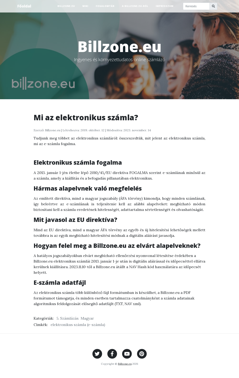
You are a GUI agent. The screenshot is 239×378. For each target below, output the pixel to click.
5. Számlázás (68, 318)
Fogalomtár (105, 6)
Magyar (87, 318)
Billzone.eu (66, 6)
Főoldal (24, 6)
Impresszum (164, 6)
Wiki (85, 6)
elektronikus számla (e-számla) (78, 324)
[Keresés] (196, 6)
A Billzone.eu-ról (135, 6)
